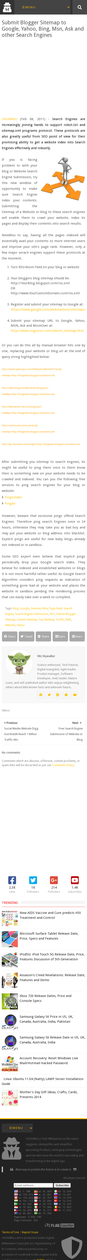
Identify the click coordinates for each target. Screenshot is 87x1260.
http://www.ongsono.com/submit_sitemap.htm (47, 331)
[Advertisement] (43, 74)
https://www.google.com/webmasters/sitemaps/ (48, 309)
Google (24, 608)
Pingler (10, 503)
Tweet (27, 636)
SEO (52, 614)
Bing (16, 608)
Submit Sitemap (27, 619)
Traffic (60, 619)
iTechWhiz (9, 119)
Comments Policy (63, 765)
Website (10, 625)
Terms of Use (10, 1232)
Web (68, 619)
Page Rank (55, 608)
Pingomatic (13, 497)
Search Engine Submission (31, 614)
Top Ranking (46, 619)
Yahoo (21, 625)
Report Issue (30, 1232)
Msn (45, 608)
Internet (36, 608)
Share (9, 636)
